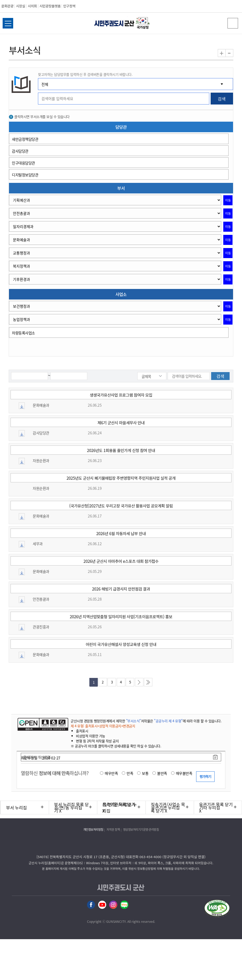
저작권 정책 (113, 829)
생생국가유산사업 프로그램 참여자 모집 (121, 395)
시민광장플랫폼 (50, 5)
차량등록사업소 (23, 332)
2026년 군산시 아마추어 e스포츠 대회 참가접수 (121, 561)
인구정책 (69, 5)
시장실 (20, 5)
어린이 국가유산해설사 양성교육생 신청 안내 (121, 644)
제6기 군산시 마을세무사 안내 (121, 422)
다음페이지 (139, 682)
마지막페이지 (148, 682)
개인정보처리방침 (93, 829)
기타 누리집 (209, 807)
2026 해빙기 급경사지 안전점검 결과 (121, 589)
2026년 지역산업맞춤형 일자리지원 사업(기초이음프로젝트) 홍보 (121, 616)
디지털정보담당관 (25, 174)
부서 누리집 (16, 807)
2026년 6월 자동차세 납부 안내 (121, 533)
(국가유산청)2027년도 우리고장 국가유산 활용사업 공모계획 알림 (121, 506)
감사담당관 (20, 151)
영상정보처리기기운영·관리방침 (141, 829)
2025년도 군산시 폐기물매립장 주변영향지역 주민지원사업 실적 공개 (121, 478)
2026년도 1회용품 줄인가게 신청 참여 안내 (121, 450)
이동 (228, 200)
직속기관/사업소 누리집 (120, 807)
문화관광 (7, 5)
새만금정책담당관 (25, 139)
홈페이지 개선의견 (37, 757)
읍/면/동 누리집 (68, 807)
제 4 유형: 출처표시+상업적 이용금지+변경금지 (103, 725)
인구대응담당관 (23, 162)
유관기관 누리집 (165, 807)
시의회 (32, 5)
